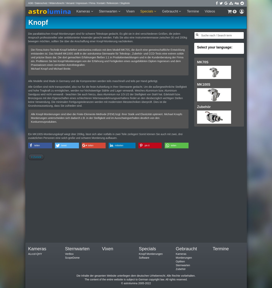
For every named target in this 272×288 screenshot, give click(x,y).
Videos (210, 11)
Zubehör (181, 269)
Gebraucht (170, 11)
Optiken (180, 261)
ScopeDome (72, 257)
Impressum (81, 3)
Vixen (130, 11)
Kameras (83, 11)
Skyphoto (125, 3)
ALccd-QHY (35, 253)
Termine (193, 11)
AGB (30, 3)
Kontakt (101, 3)
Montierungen (184, 257)
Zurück (36, 157)
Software (144, 257)
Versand (70, 3)
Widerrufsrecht (56, 3)
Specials (147, 11)
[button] (232, 11)
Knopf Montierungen (151, 253)
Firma (92, 3)
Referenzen (112, 3)
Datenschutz (41, 3)
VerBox (69, 253)
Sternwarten (108, 11)
